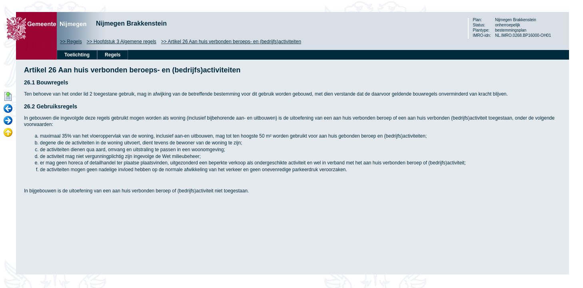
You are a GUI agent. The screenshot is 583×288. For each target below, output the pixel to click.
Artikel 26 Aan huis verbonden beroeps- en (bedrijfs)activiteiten (234, 41)
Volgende (8, 121)
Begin (8, 97)
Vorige (8, 109)
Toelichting (77, 55)
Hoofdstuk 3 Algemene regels (125, 41)
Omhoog (8, 133)
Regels (74, 41)
